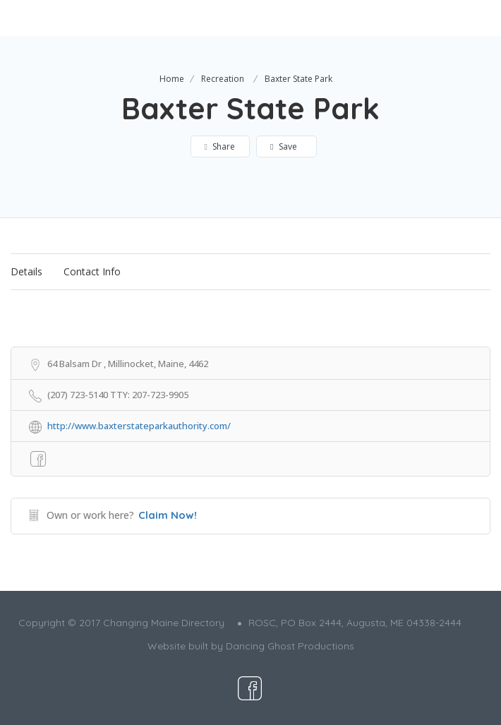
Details (26, 271)
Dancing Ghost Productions (290, 646)
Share (220, 146)
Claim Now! (167, 515)
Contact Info (92, 271)
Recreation (222, 79)
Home (171, 79)
